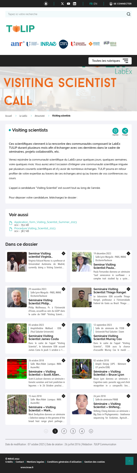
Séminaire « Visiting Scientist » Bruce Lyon (108, 373)
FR (91, 3)
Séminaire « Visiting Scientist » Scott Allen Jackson (44, 375)
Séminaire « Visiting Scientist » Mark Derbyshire (42, 410)
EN (95, 3)
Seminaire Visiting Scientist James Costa (44, 337)
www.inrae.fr (27, 467)
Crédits (9, 462)
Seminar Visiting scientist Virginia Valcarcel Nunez (40, 256)
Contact (20, 462)
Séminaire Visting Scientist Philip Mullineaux (40, 303)
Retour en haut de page (130, 462)
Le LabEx (23, 116)
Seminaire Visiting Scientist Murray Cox (107, 337)
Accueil (8, 116)
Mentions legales (35, 462)
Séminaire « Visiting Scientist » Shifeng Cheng (107, 407)
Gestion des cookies (94, 462)
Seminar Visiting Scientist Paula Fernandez (104, 268)
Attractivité (40, 116)
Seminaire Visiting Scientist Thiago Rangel (109, 290)
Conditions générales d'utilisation (64, 462)
